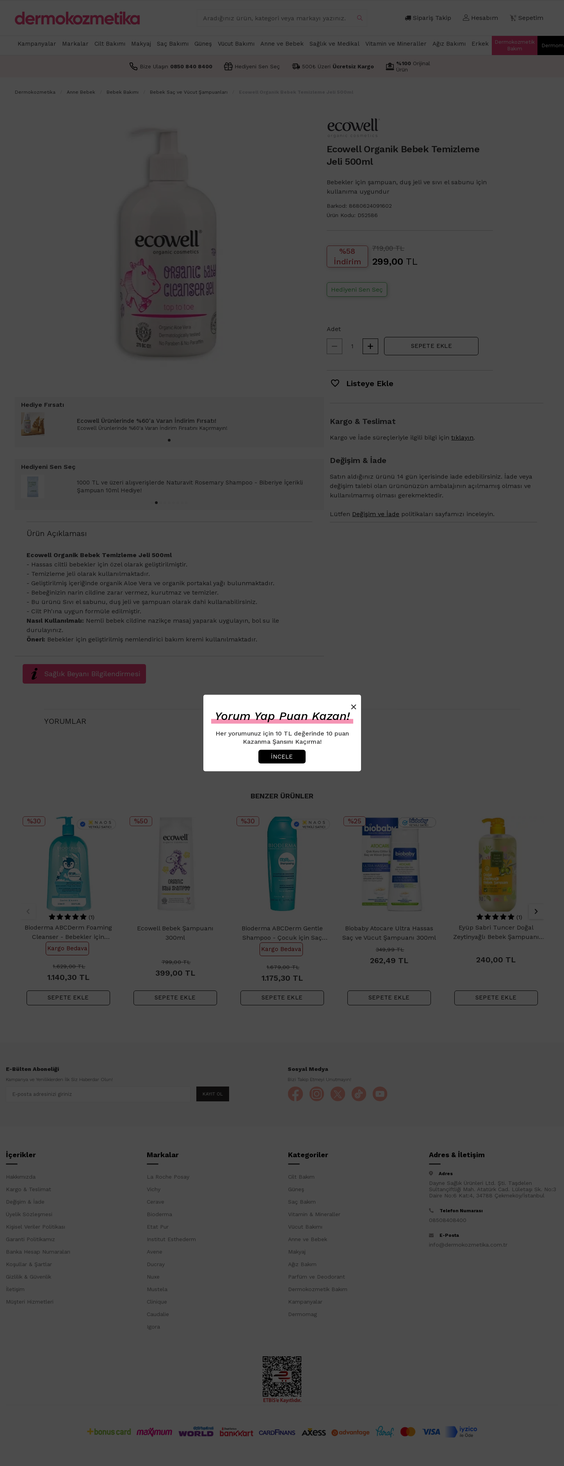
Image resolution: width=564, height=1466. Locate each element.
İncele (282, 756)
